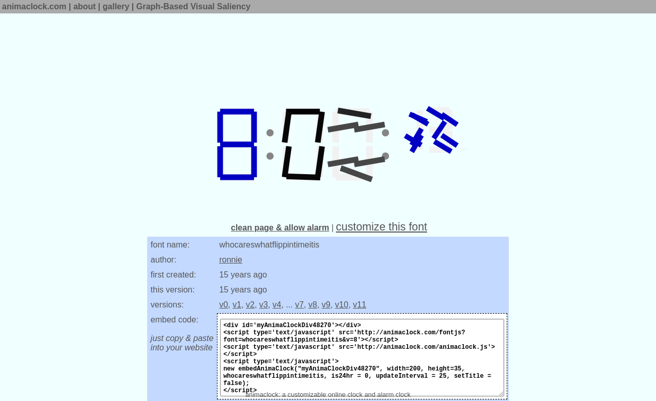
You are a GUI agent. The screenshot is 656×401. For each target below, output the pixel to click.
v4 (277, 304)
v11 (359, 304)
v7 (299, 304)
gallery (116, 6)
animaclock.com (34, 6)
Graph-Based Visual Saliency (193, 6)
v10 (342, 304)
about (84, 6)
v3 (263, 304)
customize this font (381, 227)
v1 (236, 304)
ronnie (230, 259)
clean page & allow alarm (280, 227)
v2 (250, 304)
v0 (223, 304)
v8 (312, 304)
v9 (326, 304)
